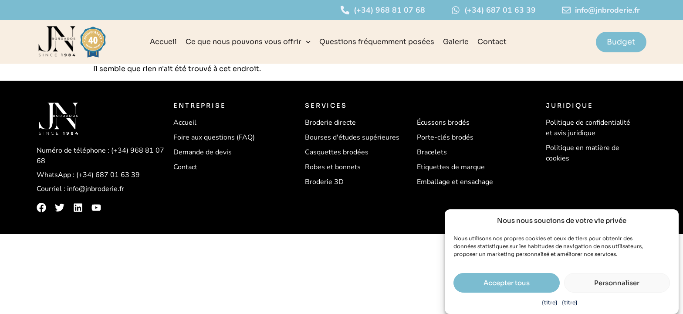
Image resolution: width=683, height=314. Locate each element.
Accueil (163, 41)
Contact (492, 41)
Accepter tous (507, 283)
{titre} (550, 302)
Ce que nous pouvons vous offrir (248, 42)
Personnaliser (616, 283)
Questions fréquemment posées (376, 41)
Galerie (456, 41)
